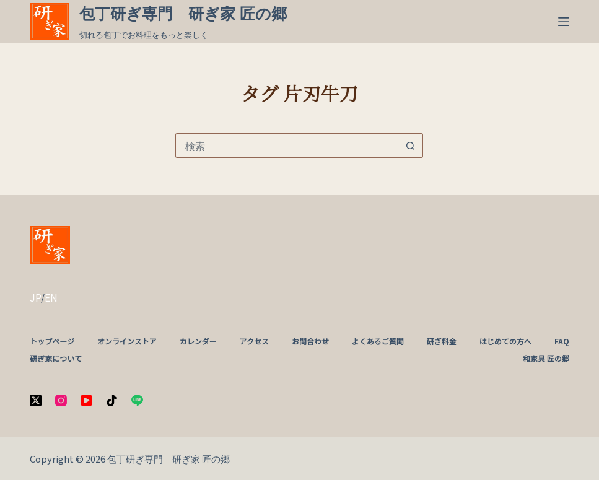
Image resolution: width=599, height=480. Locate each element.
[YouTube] (86, 400)
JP (35, 297)
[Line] (137, 400)
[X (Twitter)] (36, 400)
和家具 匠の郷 (546, 359)
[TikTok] (112, 400)
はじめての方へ (505, 341)
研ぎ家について (56, 359)
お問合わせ (310, 341)
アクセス (254, 341)
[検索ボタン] (410, 145)
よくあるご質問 (378, 341)
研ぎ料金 (442, 341)
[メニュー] (563, 21)
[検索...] (286, 145)
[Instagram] (61, 400)
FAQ (561, 341)
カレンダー (198, 341)
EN (51, 297)
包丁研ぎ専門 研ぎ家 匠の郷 (183, 13)
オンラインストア (127, 341)
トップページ (52, 341)
